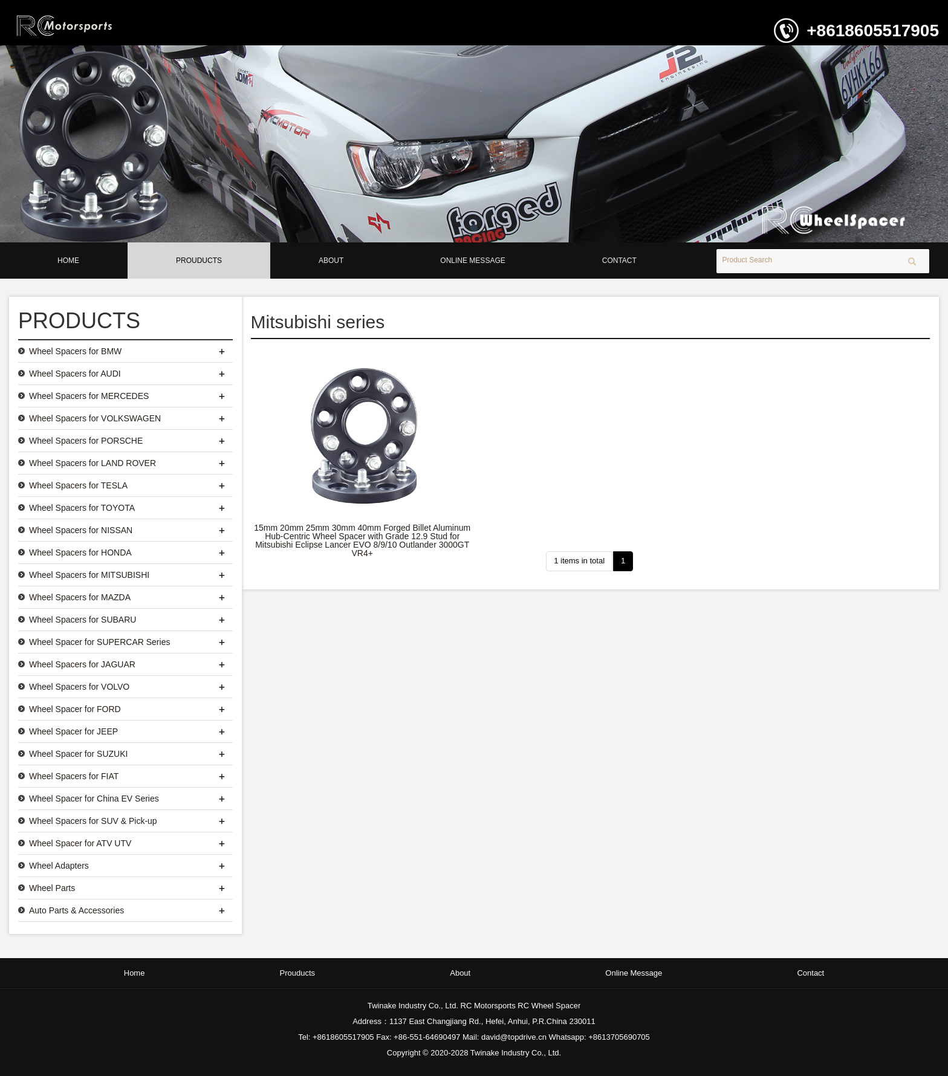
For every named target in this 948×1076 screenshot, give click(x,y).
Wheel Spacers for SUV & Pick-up (93, 821)
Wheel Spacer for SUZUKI (78, 754)
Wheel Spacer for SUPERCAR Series (99, 642)
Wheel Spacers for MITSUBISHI (89, 575)
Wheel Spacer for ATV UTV (80, 843)
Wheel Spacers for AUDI (75, 373)
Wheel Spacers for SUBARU (82, 619)
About (331, 260)
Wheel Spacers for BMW (75, 351)
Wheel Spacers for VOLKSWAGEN (95, 418)
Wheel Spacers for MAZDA (80, 597)
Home (68, 260)
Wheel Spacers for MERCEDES (89, 396)
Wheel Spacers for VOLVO (79, 687)
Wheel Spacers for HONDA (80, 552)
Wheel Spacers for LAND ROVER (92, 463)
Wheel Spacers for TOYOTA (82, 508)
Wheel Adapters (59, 865)
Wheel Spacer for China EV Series (94, 798)
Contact (619, 260)
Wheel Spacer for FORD (75, 709)
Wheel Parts (52, 888)
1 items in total (579, 560)
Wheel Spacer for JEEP (73, 731)
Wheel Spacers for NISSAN (80, 530)
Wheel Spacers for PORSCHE (86, 441)
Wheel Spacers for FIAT (73, 776)
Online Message (472, 260)
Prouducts (199, 260)
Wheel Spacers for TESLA (78, 485)
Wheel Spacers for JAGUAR (82, 664)
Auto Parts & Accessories (76, 910)
